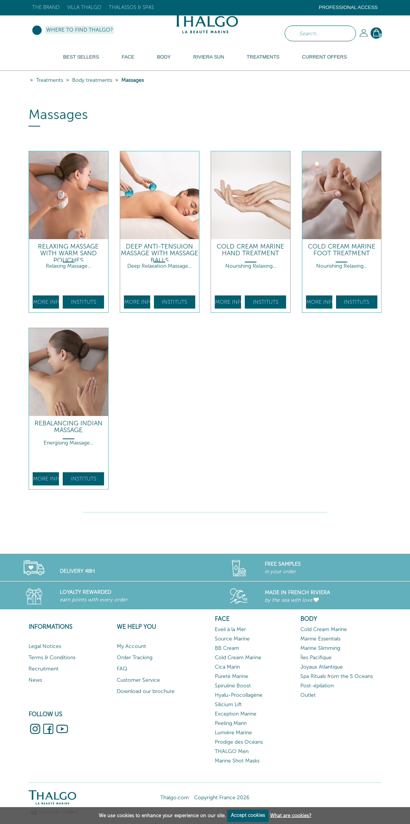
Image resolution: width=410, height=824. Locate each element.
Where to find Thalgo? (79, 30)
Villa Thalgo (84, 7)
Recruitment (44, 669)
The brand (46, 7)
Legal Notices (45, 646)
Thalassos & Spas (131, 7)
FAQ (122, 669)
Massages (132, 80)
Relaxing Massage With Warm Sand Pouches (68, 253)
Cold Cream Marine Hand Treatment (250, 250)
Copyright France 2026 (221, 797)
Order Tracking (134, 657)
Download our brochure (146, 691)
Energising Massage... (68, 443)
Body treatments (92, 80)
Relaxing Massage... (68, 266)
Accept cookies (248, 815)
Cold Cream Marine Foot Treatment (341, 250)
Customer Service (138, 680)
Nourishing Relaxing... (250, 266)
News (35, 680)
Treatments (49, 80)
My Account (131, 646)
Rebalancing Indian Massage (68, 427)
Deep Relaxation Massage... (159, 266)
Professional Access (348, 7)
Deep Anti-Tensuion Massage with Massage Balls (159, 253)
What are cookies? (290, 815)
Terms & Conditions (52, 657)
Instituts (83, 302)
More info (46, 302)
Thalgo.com (174, 797)
